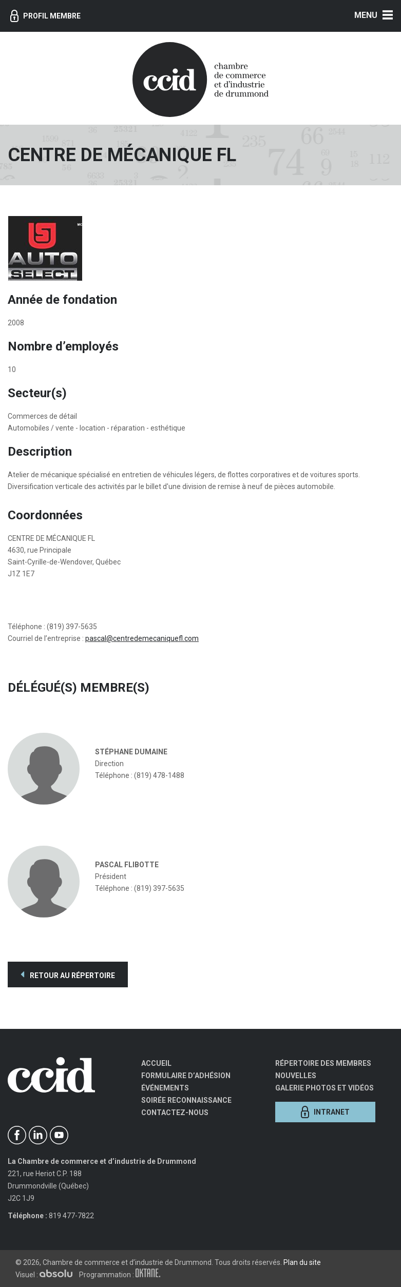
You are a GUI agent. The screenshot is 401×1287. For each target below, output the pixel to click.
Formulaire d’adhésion (186, 1075)
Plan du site (302, 1262)
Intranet (325, 1112)
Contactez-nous (174, 1112)
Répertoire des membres (323, 1063)
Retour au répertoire (68, 974)
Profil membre (45, 16)
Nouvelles (295, 1075)
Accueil (156, 1063)
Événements (165, 1088)
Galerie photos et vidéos (324, 1088)
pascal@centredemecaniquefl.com (142, 638)
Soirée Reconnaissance (186, 1100)
